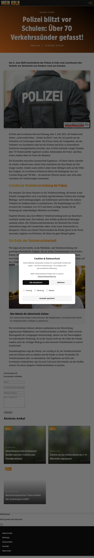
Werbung (39, 290)
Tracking (27, 290)
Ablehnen (61, 282)
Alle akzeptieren (35, 282)
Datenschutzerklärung (47, 276)
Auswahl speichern (47, 298)
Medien (50, 290)
